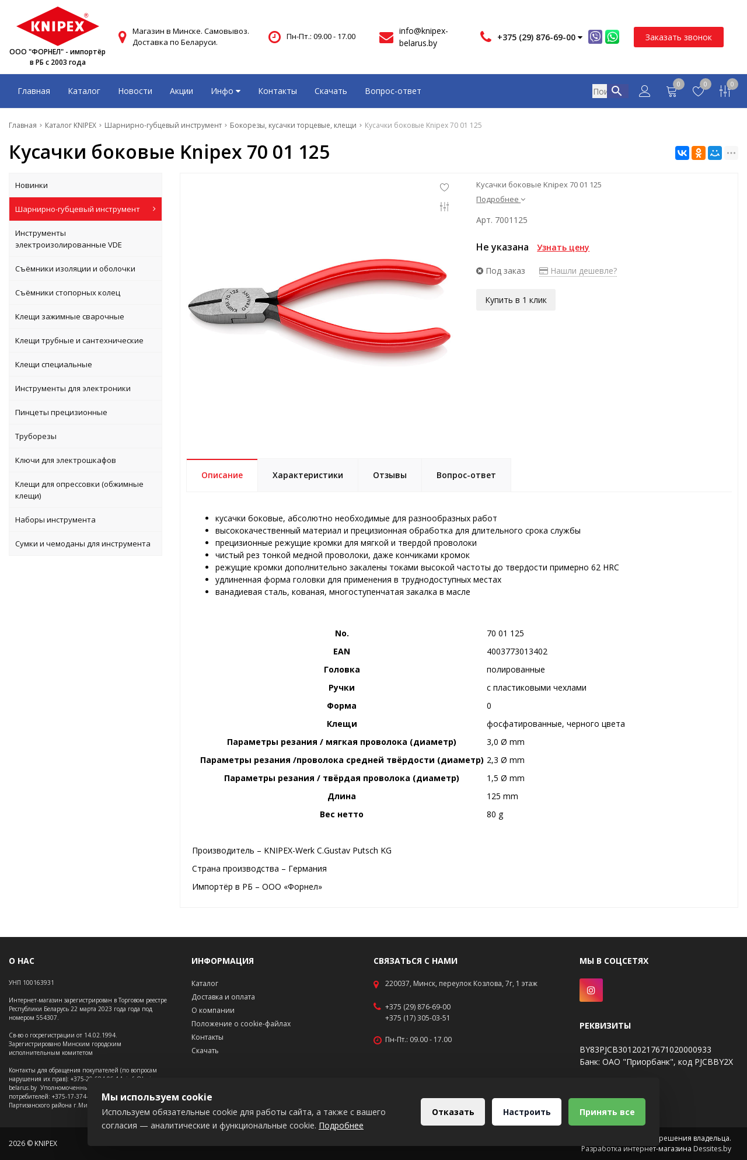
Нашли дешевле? (578, 270)
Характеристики (308, 474)
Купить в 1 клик (516, 299)
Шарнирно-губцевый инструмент (85, 209)
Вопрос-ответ (393, 90)
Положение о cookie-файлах (241, 1024)
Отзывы (390, 474)
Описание (222, 474)
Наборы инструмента (55, 519)
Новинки (31, 185)
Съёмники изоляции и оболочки (75, 268)
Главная (34, 90)
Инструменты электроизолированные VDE (68, 239)
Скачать (331, 90)
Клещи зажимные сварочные (69, 316)
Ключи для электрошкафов (65, 460)
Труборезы (36, 436)
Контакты (277, 90)
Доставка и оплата (223, 997)
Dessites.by (712, 1149)
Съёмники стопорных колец (67, 292)
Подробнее (500, 199)
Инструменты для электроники (73, 388)
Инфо (225, 90)
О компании (213, 1010)
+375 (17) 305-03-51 (418, 1018)
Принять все (606, 1111)
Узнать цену (563, 247)
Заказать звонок (678, 37)
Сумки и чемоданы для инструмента (83, 543)
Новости (135, 90)
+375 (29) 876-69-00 (418, 1007)
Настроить (526, 1111)
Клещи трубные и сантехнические (79, 340)
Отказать (451, 1111)
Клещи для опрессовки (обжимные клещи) (79, 490)
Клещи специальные (53, 364)
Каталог (84, 90)
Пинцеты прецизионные (61, 412)
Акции (181, 90)
